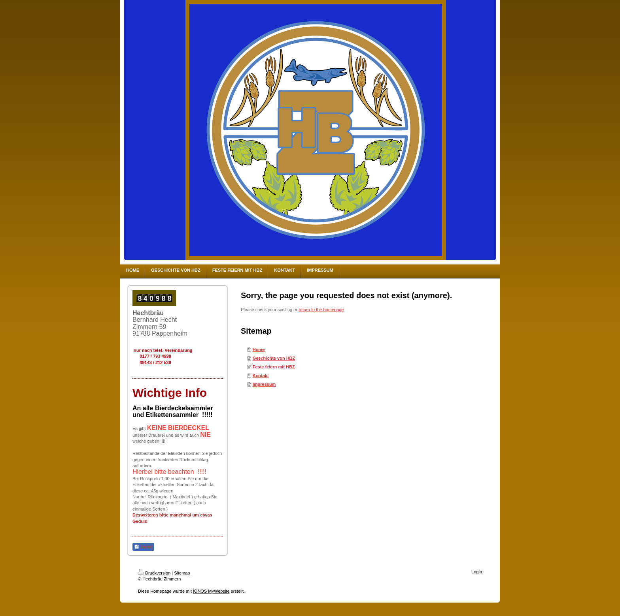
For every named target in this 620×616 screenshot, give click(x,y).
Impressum (264, 384)
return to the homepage (321, 309)
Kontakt (261, 375)
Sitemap (182, 573)
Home (259, 349)
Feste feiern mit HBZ (274, 366)
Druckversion (154, 573)
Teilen (143, 547)
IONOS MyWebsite (211, 591)
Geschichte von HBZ (274, 358)
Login (476, 571)
